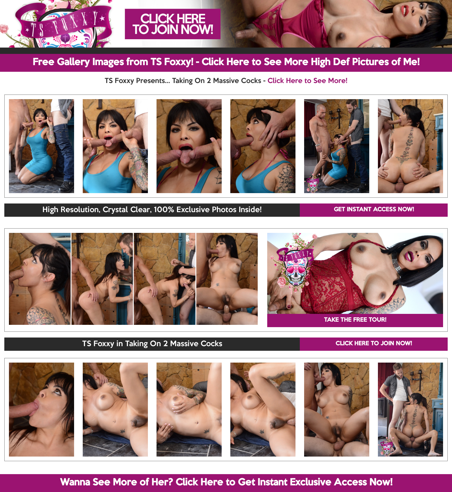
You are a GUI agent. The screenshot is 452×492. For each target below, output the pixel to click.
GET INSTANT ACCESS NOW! (374, 209)
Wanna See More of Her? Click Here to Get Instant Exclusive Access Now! (226, 482)
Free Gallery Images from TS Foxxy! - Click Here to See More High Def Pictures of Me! (226, 62)
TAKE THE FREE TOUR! (355, 320)
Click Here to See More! (307, 81)
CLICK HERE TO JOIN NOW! (374, 343)
